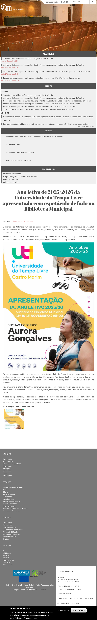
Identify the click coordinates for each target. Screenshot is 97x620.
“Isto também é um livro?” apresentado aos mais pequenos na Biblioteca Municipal (38, 109)
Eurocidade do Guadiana (12, 464)
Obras (5, 473)
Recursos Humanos (10, 504)
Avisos (5, 490)
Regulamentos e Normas (11, 501)
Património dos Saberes (11, 534)
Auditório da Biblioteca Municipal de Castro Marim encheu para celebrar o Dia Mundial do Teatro (43, 65)
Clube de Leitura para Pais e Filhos (20, 153)
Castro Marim (7, 459)
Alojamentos (7, 525)
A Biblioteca (7, 553)
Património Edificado (10, 532)
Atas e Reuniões (8, 499)
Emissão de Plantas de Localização (15, 509)
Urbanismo (7, 471)
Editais (5, 492)
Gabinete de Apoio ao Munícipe (14, 487)
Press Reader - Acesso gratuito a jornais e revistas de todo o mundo (34, 136)
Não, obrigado (78, 610)
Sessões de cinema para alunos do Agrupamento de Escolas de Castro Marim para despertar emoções (47, 71)
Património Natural (9, 537)
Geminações (7, 466)
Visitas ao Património (12, 173)
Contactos (6, 562)
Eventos (6, 539)
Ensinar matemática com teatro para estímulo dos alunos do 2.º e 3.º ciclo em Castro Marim (41, 78)
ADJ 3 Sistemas (40, 590)
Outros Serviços (8, 497)
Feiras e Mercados (11, 182)
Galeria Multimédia (9, 527)
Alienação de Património (11, 511)
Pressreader (8, 565)
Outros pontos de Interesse (12, 530)
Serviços (6, 555)
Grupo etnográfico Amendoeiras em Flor (20, 176)
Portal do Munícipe (52, 2)
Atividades (6, 558)
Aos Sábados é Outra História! (18, 161)
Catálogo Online (9, 560)
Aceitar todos (63, 610)
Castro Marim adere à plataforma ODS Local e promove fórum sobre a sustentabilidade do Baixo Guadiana (48, 116)
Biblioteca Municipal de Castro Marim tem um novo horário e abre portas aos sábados (39, 106)
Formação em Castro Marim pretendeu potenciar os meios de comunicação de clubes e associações (45, 124)
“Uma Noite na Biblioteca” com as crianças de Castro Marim (28, 58)
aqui (35, 618)
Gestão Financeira (9, 506)
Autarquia (6, 469)
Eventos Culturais (10, 179)
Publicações (7, 476)
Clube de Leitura (13, 144)
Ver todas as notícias (87, 127)
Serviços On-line (9, 494)
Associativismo (8, 461)
